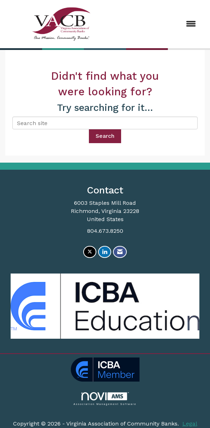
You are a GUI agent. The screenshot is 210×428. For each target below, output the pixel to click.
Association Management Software (104, 398)
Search (105, 136)
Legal (189, 423)
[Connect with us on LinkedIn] (104, 252)
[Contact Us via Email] (120, 252)
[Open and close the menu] (160, 24)
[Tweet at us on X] (89, 252)
